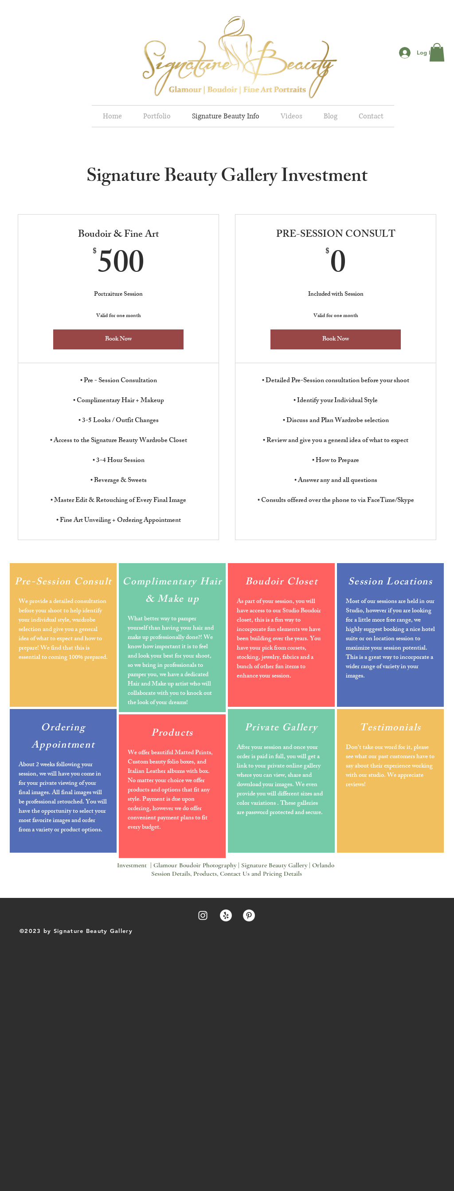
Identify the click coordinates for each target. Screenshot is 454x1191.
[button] (437, 52)
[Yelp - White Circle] (226, 915)
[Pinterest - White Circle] (249, 915)
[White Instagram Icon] (203, 915)
